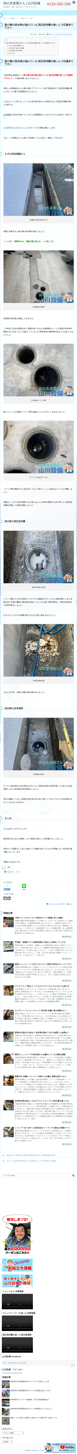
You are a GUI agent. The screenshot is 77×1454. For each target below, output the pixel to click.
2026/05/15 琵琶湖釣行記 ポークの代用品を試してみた (30, 1390)
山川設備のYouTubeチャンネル (16, 128)
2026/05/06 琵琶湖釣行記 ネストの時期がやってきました (31, 1409)
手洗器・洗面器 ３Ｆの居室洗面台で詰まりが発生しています (40, 942)
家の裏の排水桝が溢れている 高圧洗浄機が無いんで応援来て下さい (31, 43)
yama (70, 904)
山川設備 (7, 115)
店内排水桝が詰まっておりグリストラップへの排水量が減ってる (42, 1101)
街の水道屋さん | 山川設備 (21, 3)
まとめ (12, 53)
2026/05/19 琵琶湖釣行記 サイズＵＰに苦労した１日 (29, 1381)
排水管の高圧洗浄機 (17, 48)
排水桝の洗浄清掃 (16, 50)
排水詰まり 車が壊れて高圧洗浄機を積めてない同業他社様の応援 (28, 1155)
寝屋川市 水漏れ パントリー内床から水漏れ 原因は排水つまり (41, 1076)
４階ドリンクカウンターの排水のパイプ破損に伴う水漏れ (39, 918)
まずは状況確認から (17, 45)
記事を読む (68, 936)
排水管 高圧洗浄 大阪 (66, 34)
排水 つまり (52, 904)
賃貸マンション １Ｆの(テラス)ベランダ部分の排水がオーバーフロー (43, 964)
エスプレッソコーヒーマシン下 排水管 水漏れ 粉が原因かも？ (41, 1011)
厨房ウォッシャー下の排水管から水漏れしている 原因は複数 (40, 1054)
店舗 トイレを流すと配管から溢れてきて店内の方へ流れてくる (33, 1418)
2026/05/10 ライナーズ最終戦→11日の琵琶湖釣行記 (29, 1399)
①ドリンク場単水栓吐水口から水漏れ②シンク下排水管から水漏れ (29, 1161)
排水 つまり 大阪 (54, 34)
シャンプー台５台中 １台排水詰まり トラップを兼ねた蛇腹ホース (42, 1128)
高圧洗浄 (61, 904)
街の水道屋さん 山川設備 (17, 1363)
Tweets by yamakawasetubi (12, 1373)
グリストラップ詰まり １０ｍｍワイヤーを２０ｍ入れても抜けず (42, 986)
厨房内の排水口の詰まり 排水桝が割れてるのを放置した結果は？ (42, 1033)
